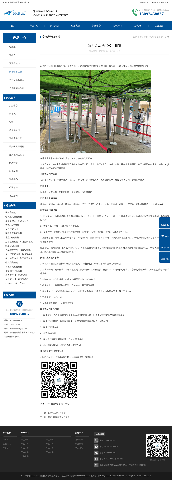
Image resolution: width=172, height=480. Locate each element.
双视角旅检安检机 (13, 267)
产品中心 (34, 25)
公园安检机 (25, 250)
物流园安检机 (11, 262)
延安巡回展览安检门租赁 (58, 417)
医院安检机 (10, 212)
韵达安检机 (23, 221)
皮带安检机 (10, 221)
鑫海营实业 (144, 2)
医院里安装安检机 (13, 233)
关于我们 (117, 25)
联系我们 (164, 2)
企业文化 (7, 444)
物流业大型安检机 (13, 217)
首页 (13, 25)
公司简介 (7, 440)
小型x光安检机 (12, 237)
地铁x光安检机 (12, 246)
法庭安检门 (10, 279)
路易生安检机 (11, 242)
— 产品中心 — (19, 38)
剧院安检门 (23, 279)
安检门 (12, 55)
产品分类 (25, 440)
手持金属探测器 (16, 80)
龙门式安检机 (11, 229)
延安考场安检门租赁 (56, 413)
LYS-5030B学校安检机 (15, 283)
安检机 (12, 47)
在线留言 (158, 25)
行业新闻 (13, 196)
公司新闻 (13, 187)
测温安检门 (14, 63)
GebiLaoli (147, 476)
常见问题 (79, 448)
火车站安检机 (11, 250)
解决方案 (54, 25)
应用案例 (75, 25)
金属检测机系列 (16, 88)
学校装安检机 (11, 258)
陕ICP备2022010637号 (107, 476)
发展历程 (7, 448)
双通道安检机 (26, 242)
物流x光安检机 (12, 225)
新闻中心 (96, 25)
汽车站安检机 (26, 258)
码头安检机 (27, 254)
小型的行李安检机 (13, 271)
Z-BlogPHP (130, 476)
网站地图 (154, 2)
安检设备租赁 (15, 72)
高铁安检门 (10, 275)
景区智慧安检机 (12, 254)
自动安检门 (23, 275)
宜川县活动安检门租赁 (58, 404)
